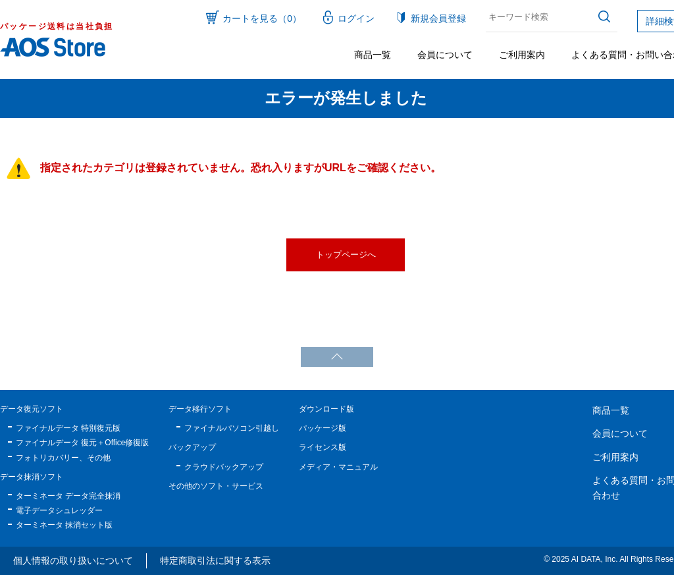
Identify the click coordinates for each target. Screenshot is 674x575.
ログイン (356, 18)
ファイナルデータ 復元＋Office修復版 (82, 442)
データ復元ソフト (31, 409)
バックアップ (192, 447)
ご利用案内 (522, 54)
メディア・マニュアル (338, 467)
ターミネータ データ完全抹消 (68, 496)
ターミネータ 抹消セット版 (64, 525)
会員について (445, 54)
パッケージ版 (322, 428)
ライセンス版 (322, 447)
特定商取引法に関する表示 (215, 560)
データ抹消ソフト (31, 476)
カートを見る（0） (261, 18)
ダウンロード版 (326, 409)
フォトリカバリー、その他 (63, 457)
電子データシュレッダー (59, 510)
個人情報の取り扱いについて (73, 560)
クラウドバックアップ (223, 467)
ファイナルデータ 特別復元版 (68, 428)
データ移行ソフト (200, 409)
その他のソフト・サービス (215, 486)
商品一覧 (372, 54)
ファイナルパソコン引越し (231, 428)
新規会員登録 (438, 18)
